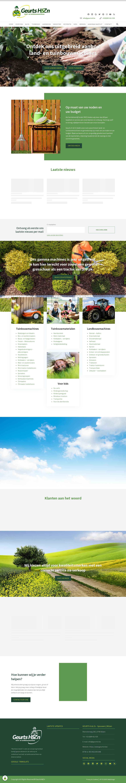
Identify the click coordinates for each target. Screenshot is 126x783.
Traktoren (93, 363)
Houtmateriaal (94, 344)
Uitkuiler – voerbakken (97, 371)
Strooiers (92, 360)
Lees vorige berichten (55, 235)
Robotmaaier (23, 371)
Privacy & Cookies (92, 779)
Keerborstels (58, 333)
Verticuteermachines (25, 379)
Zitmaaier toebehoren (26, 384)
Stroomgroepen (24, 376)
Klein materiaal (59, 336)
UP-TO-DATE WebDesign (107, 779)
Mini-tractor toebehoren (27, 368)
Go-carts (56, 388)
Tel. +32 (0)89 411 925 (90, 737)
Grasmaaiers (22, 344)
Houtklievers (22, 355)
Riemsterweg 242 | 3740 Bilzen (94, 732)
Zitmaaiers (22, 381)
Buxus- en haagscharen (26, 339)
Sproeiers (21, 373)
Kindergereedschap (60, 391)
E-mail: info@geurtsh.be (92, 742)
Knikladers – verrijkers (26, 360)
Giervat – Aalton (95, 333)
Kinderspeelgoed (59, 393)
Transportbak (94, 368)
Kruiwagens (57, 341)
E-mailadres (51, 224)
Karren (91, 347)
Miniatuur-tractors (60, 396)
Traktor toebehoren (96, 365)
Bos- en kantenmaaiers (26, 336)
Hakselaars (22, 347)
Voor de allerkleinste (61, 401)
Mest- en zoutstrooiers (26, 363)
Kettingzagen (23, 357)
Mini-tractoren (23, 365)
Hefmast (92, 341)
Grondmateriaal (95, 339)
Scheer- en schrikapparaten (99, 352)
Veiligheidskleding (60, 344)
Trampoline (57, 399)
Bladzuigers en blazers (26, 333)
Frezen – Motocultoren (26, 341)
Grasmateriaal (94, 336)
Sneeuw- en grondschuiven (99, 355)
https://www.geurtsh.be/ (98, 747)
